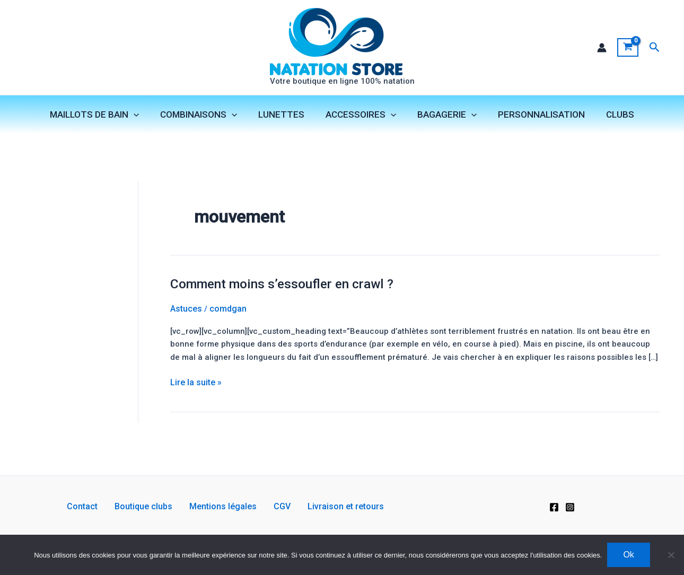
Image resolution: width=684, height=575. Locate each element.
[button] (654, 48)
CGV (273, 506)
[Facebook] (554, 506)
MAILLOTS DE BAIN (103, 116)
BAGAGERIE (443, 116)
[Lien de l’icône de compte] (601, 48)
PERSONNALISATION (535, 116)
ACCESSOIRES (361, 116)
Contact (99, 506)
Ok (628, 554)
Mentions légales (223, 506)
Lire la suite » (196, 408)
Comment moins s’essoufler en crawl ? (290, 292)
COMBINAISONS (204, 116)
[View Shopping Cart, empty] (627, 48)
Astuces (186, 318)
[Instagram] (570, 506)
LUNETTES (284, 116)
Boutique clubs (152, 506)
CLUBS (611, 116)
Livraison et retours (329, 506)
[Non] (670, 555)
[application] (143, 116)
